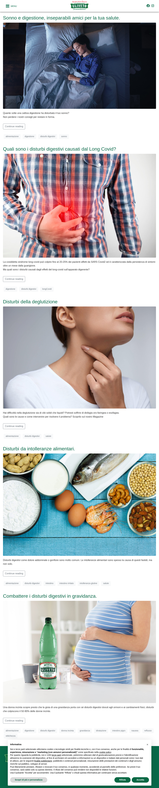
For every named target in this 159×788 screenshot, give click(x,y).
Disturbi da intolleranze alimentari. (39, 448)
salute (48, 436)
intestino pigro (118, 730)
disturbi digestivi (47, 136)
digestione (29, 136)
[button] (147, 744)
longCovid (46, 289)
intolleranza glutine (88, 583)
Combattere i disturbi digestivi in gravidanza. (50, 596)
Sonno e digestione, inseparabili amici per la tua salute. (61, 18)
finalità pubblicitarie (43, 761)
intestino (49, 583)
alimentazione (12, 136)
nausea (134, 730)
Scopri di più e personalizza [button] (28, 780)
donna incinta (67, 730)
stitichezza (10, 736)
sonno (64, 136)
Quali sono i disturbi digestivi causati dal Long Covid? (59, 149)
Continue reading (14, 126)
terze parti (56, 755)
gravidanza (85, 730)
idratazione (101, 730)
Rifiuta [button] (122, 780)
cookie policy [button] (105, 752)
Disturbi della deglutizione (30, 301)
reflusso (148, 730)
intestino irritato (67, 583)
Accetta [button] (140, 780)
